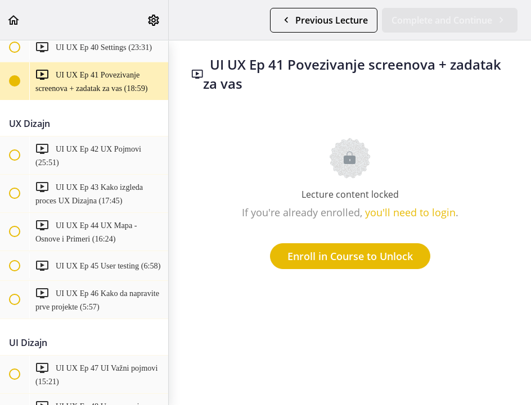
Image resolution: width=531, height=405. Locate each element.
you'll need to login (410, 212)
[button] (14, 20)
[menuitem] (154, 20)
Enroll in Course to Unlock (350, 256)
